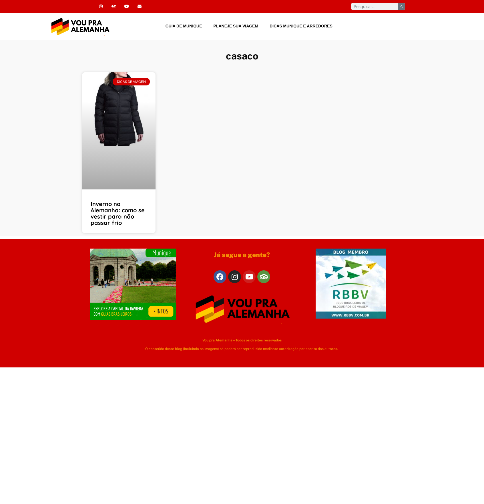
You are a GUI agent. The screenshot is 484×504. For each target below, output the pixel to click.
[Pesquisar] (401, 6)
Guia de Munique (184, 26)
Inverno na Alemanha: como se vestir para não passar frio (118, 213)
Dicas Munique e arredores (301, 26)
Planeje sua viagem (236, 26)
